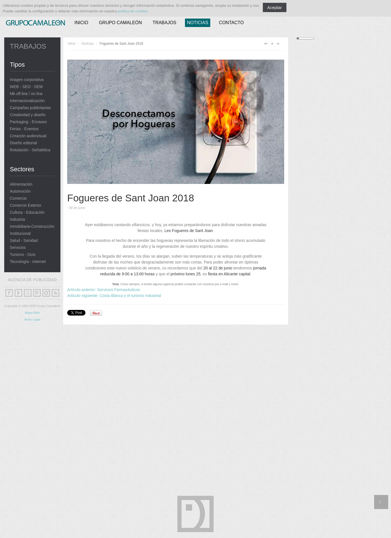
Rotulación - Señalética (30, 150)
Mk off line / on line (26, 94)
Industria (17, 219)
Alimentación (21, 184)
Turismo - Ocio (22, 255)
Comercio (18, 198)
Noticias (197, 22)
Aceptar (274, 7)
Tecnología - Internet (28, 262)
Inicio (81, 22)
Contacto (231, 22)
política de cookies (132, 11)
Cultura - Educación (27, 212)
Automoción (20, 191)
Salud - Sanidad (24, 240)
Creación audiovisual (28, 136)
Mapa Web (32, 312)
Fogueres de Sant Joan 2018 (130, 197)
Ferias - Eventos (24, 129)
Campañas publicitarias (30, 108)
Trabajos (164, 22)
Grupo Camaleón (120, 22)
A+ (266, 43)
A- (278, 43)
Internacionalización (27, 101)
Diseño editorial (23, 143)
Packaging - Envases (28, 122)
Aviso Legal (32, 319)
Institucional (20, 233)
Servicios (18, 248)
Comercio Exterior (25, 205)
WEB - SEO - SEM (26, 87)
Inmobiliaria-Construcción (32, 226)
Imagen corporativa (27, 80)
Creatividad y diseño (28, 115)
